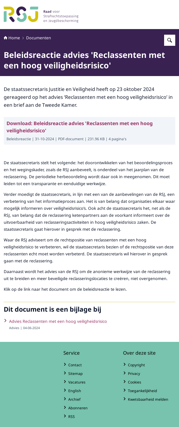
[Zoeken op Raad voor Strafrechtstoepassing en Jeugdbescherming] (169, 40)
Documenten (38, 37)
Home (12, 37)
